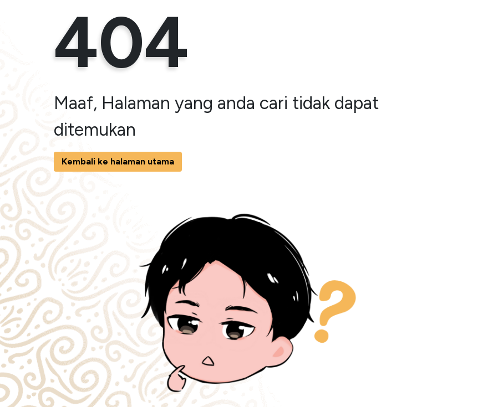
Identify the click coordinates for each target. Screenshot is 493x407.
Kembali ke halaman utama (118, 161)
